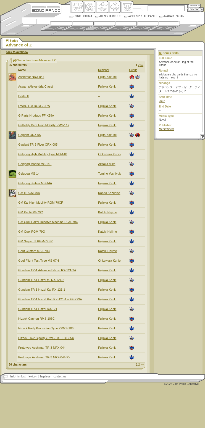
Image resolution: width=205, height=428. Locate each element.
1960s (78, 26)
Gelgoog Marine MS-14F (34, 164)
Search (194, 5)
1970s (99, 26)
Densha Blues (110, 16)
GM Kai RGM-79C (30, 212)
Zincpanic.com (46, 10)
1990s (142, 26)
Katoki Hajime (107, 212)
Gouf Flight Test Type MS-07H (38, 260)
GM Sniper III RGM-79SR (35, 241)
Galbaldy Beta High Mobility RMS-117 (43, 125)
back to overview (17, 52)
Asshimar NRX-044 (31, 76)
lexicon (32, 376)
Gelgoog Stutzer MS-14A (35, 183)
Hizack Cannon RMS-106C (36, 318)
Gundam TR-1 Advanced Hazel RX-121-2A (47, 270)
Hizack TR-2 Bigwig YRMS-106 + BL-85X (46, 338)
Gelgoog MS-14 (29, 173)
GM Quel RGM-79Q (31, 231)
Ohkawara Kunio (109, 154)
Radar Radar (174, 16)
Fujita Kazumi (107, 76)
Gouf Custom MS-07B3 (34, 251)
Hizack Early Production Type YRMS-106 (45, 328)
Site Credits (46, 6)
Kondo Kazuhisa (109, 193)
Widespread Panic (143, 16)
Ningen (113, 7)
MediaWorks (166, 129)
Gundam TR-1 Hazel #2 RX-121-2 (41, 280)
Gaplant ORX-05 (29, 134)
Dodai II (23, 96)
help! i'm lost (17, 376)
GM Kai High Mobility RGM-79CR (40, 202)
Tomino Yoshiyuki (109, 173)
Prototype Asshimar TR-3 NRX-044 (41, 347)
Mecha (101, 7)
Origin (76, 7)
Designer (103, 70)
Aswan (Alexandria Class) (35, 86)
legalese (45, 376)
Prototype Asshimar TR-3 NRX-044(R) (44, 357)
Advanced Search (195, 9)
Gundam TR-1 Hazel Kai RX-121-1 (41, 289)
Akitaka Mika (106, 164)
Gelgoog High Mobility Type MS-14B (42, 154)
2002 (162, 101)
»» (141, 65)
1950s (56, 26)
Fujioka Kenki (107, 86)
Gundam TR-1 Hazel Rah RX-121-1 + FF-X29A (50, 299)
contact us (60, 376)
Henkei (89, 7)
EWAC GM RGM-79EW (34, 105)
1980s (121, 26)
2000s (164, 26)
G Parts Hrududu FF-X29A (36, 115)
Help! (201, 137)
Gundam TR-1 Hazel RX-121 (37, 309)
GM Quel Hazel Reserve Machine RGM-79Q (48, 222)
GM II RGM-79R (29, 193)
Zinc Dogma (83, 16)
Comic (126, 7)
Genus (133, 70)
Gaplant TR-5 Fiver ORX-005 (37, 144)
